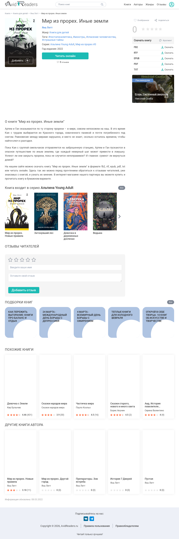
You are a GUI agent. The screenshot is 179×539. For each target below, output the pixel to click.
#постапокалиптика (60, 36)
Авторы (138, 4)
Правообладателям (127, 525)
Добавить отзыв (24, 290)
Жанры (150, 4)
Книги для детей (59, 32)
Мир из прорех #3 (86, 44)
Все (121, 188)
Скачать (169, 47)
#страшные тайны (53, 39)
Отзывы (161, 4)
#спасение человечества (101, 36)
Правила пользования (97, 525)
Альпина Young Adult (62, 44)
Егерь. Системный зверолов (151, 94)
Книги (127, 4)
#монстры (79, 36)
